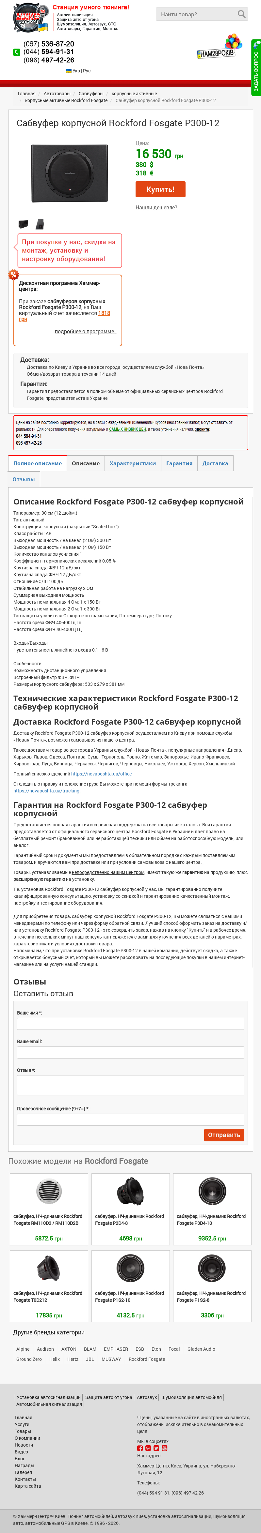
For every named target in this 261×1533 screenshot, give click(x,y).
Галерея (23, 1472)
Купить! (160, 189)
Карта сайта (28, 1486)
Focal (174, 1349)
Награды (24, 1465)
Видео (21, 1452)
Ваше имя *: (29, 1013)
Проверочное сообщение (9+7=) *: (53, 1108)
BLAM (90, 1349)
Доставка (215, 463)
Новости (24, 1445)
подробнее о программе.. (86, 331)
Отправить (224, 1135)
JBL (90, 1359)
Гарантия (179, 463)
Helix (54, 1359)
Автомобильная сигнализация (49, 1404)
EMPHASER (116, 1349)
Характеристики (133, 463)
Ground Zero (29, 1359)
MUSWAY (111, 1359)
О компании (27, 1438)
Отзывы (23, 479)
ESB (140, 1349)
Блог (20, 1458)
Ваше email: (29, 1041)
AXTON (68, 1349)
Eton (156, 1349)
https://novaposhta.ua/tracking (46, 791)
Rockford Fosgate (147, 1359)
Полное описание (37, 463)
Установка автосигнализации (49, 1397)
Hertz (72, 1359)
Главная (23, 1417)
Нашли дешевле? (156, 207)
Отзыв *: (26, 1070)
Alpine (22, 1349)
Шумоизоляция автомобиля (191, 1397)
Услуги (22, 1424)
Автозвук (147, 1397)
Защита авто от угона (108, 1397)
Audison (45, 1349)
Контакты (25, 1479)
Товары (23, 1431)
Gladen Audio (201, 1349)
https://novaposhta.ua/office (101, 774)
